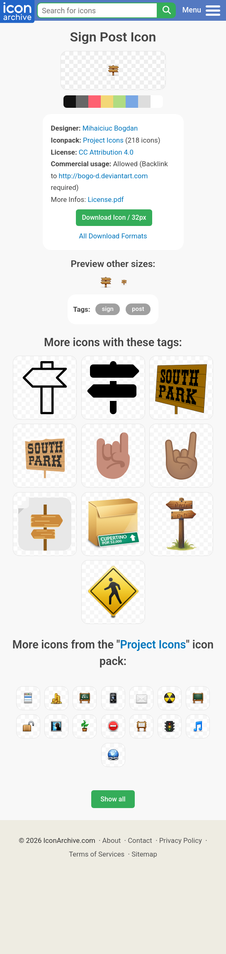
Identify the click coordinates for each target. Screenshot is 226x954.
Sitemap (144, 854)
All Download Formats (113, 236)
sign (107, 309)
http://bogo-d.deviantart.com (103, 176)
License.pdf (105, 199)
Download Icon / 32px (114, 217)
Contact (140, 840)
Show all (112, 799)
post (138, 309)
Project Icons (103, 140)
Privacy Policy (180, 840)
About (111, 840)
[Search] (166, 10)
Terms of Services (96, 854)
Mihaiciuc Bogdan (110, 128)
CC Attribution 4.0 (106, 152)
